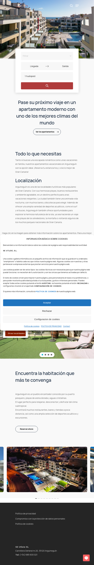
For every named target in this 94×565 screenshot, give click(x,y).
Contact (66, 326)
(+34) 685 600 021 (26, 554)
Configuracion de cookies (47, 319)
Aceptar (47, 302)
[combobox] (46, 56)
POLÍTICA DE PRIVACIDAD (51, 326)
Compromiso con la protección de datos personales (40, 518)
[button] (42, 354)
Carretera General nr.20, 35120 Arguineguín (36, 550)
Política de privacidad (25, 513)
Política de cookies (31, 326)
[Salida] (60, 66)
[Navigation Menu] (77, 5)
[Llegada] (34, 66)
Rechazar (47, 311)
